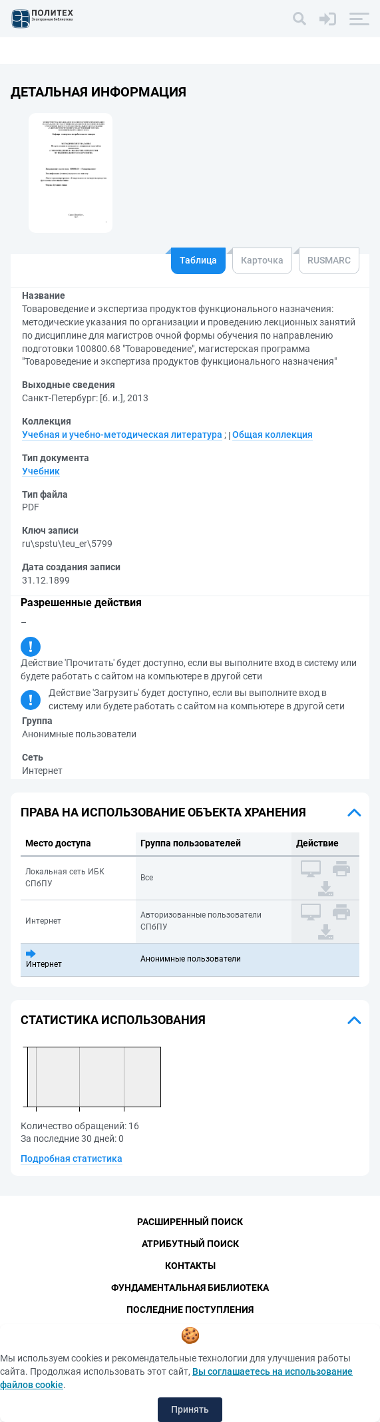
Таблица (198, 260)
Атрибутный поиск (190, 1243)
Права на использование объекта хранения (163, 812)
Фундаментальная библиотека (190, 1287)
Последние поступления (190, 1309)
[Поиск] (299, 18)
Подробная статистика (71, 1158)
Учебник (41, 471)
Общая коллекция (272, 434)
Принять (190, 1409)
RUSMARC (329, 260)
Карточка (262, 260)
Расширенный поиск (190, 1221)
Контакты (190, 1265)
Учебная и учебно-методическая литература (122, 434)
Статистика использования (113, 1020)
